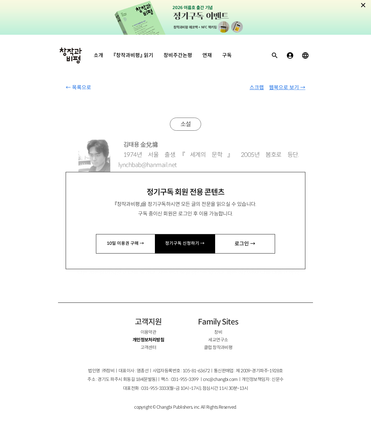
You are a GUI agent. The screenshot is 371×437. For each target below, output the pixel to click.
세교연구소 (218, 340)
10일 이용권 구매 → (126, 243)
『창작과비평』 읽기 (133, 55)
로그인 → (245, 243)
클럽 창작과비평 (218, 347)
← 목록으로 (78, 87)
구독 (227, 55)
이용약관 (148, 332)
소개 (98, 55)
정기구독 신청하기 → (185, 243)
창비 (218, 332)
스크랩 (257, 87)
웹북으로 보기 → (287, 87)
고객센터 (148, 347)
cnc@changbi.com (220, 379)
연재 (207, 55)
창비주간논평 (178, 55)
